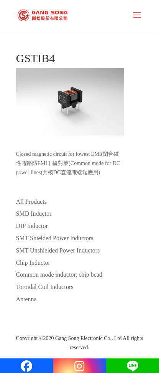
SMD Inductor (34, 213)
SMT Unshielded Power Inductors (58, 250)
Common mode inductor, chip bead (59, 274)
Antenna (26, 299)
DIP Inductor (32, 226)
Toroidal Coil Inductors (45, 287)
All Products (31, 201)
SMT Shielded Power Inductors (54, 238)
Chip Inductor (33, 262)
